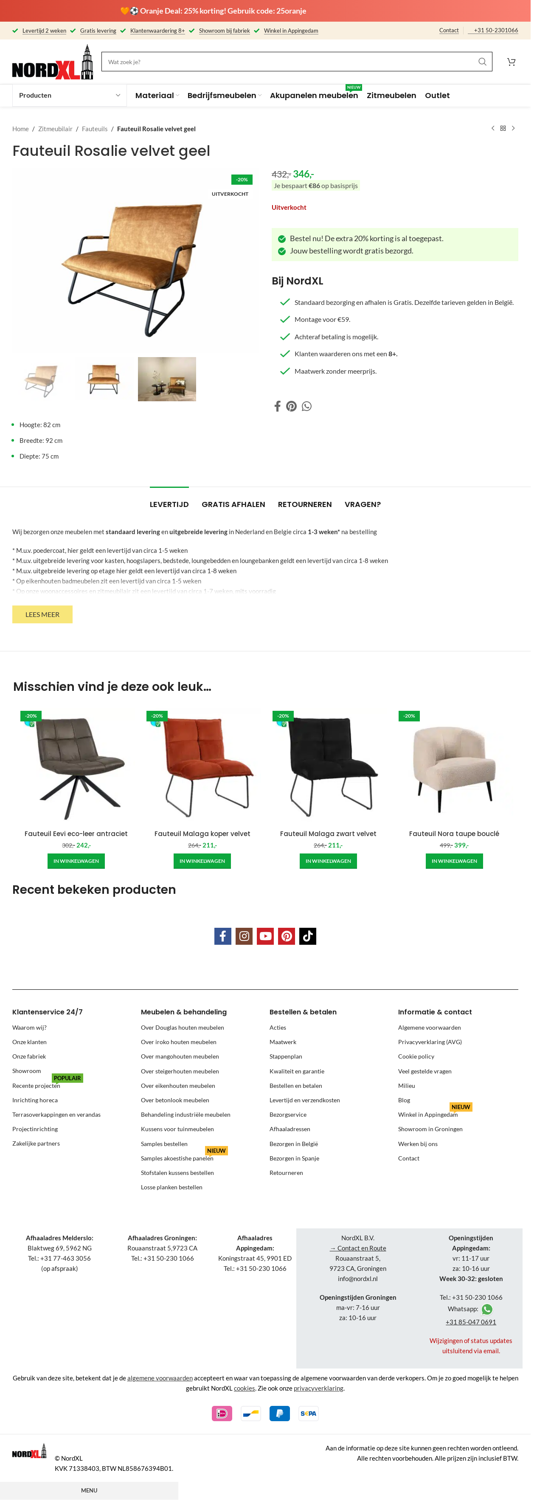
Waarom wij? (29, 1027)
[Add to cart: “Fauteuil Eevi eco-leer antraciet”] (76, 861)
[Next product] (513, 129)
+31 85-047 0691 (471, 1322)
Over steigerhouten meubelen (180, 1071)
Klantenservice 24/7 (47, 1012)
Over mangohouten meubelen (180, 1056)
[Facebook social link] (278, 406)
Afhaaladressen (290, 1128)
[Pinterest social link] (291, 406)
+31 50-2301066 (496, 30)
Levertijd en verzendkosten (305, 1100)
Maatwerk (283, 1041)
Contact (449, 30)
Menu (89, 1490)
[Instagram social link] (244, 936)
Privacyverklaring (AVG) (430, 1041)
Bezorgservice (288, 1114)
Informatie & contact (435, 1012)
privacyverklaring (318, 1388)
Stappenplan (286, 1056)
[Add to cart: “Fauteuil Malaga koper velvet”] (202, 861)
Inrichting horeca (35, 1100)
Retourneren (286, 1172)
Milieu (406, 1085)
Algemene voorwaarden (429, 1027)
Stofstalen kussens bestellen (177, 1172)
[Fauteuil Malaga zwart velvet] (328, 766)
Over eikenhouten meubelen (178, 1085)
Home (20, 128)
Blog (404, 1100)
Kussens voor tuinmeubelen (177, 1128)
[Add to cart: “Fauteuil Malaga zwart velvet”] (328, 861)
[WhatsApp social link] (306, 406)
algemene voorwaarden (160, 1378)
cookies (244, 1388)
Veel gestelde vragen (425, 1071)
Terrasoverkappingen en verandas (56, 1114)
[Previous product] (493, 129)
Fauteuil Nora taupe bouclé (454, 833)
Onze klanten (29, 1041)
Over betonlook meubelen (175, 1100)
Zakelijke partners (36, 1143)
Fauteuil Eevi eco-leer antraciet (76, 833)
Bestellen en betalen (296, 1085)
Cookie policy (416, 1056)
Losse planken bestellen (171, 1187)
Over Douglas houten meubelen (182, 1027)
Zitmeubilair (55, 128)
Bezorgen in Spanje (294, 1158)
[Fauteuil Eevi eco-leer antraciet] (76, 766)
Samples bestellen (164, 1143)
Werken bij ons (418, 1143)
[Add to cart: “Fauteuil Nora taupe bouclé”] (454, 861)
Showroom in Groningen (430, 1128)
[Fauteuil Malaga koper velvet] (202, 766)
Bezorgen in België (294, 1143)
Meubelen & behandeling (184, 1012)
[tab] (169, 500)
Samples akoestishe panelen (184, 1156)
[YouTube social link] (265, 936)
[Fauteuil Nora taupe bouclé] (454, 766)
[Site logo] (52, 61)
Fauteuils (95, 128)
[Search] (296, 61)
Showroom (26, 1071)
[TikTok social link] (307, 936)
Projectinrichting (35, 1128)
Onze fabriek (29, 1056)
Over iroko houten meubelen (178, 1041)
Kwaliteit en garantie (297, 1071)
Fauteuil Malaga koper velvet (202, 833)
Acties (278, 1027)
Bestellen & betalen (303, 1012)
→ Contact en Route (358, 1248)
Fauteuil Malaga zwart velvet (328, 833)
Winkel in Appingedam (435, 1112)
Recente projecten (47, 1084)
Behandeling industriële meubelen (186, 1114)
